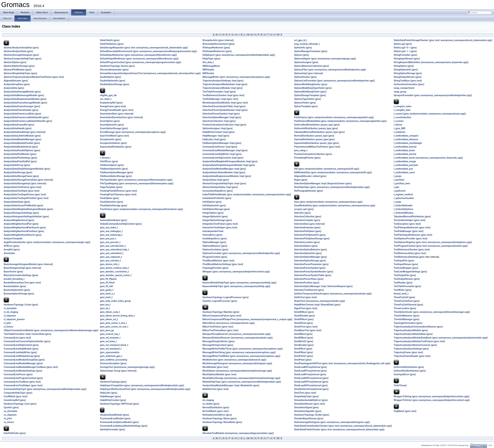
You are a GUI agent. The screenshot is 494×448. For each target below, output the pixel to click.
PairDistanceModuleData (307, 121)
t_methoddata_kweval (405, 146)
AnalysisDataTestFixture (16, 187)
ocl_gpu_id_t (300, 40)
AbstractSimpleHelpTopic (17, 73)
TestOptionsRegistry (404, 242)
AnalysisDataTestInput (15, 190)
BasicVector (10, 271)
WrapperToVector (403, 400)
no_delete (207, 403)
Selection (299, 212)
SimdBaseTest (301, 330)
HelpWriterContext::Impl (215, 132)
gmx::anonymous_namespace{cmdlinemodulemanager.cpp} (66, 330)
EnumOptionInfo (108, 124)
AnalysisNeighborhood (16, 220)
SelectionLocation (303, 242)
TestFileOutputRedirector (407, 235)
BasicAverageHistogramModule (20, 264)
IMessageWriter (210, 77)
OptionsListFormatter (305, 80)
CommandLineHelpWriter (17, 352)
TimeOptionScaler (403, 312)
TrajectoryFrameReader (406, 356)
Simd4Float (300, 323)
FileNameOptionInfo (110, 168)
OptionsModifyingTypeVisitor (309, 88)
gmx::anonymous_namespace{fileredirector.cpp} (150, 55)
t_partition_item (402, 183)
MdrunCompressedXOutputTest (219, 319)
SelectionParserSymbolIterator (310, 271)
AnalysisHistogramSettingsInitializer (23, 216)
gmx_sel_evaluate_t (110, 337)
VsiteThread (400, 385)
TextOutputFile (401, 275)
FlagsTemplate (107, 187)
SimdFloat (299, 359)
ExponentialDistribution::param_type (313, 143)
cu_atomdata (10, 411)
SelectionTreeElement (305, 290)
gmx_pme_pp (107, 330)
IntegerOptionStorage (213, 220)
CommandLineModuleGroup (18, 356)
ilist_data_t (208, 62)
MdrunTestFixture (211, 326)
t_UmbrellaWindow (403, 212)
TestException (401, 223)
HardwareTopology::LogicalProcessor (222, 297)
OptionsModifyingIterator (307, 84)
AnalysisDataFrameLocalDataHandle (23, 117)
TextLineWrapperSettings (407, 271)
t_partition (399, 179)
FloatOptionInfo (108, 201)
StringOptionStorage (404, 73)
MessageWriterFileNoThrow (217, 348)
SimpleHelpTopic (303, 396)
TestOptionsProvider (404, 238)
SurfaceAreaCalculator (406, 84)
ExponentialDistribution (112, 146)
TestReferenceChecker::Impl (217, 95)
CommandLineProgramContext (20, 378)
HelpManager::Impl (212, 135)
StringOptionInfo (402, 69)
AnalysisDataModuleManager (19, 139)
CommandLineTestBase (16, 381)
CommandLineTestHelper (17, 385)
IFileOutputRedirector (213, 51)
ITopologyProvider (212, 268)
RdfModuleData (302, 172)
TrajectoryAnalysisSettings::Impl (219, 80)
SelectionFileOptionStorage (308, 238)
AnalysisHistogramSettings (18, 212)
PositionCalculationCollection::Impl (220, 124)
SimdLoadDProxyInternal (307, 367)
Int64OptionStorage (212, 209)
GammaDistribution (110, 220)
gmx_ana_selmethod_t (111, 253)
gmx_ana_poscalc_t (110, 242)
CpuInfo (8, 407)
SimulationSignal (303, 407)
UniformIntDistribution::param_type (312, 128)
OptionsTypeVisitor (304, 99)
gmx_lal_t (105, 308)
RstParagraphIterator (305, 190)
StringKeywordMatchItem (407, 62)
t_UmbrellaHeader (403, 205)
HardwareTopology (110, 381)
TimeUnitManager (403, 319)
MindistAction (209, 359)
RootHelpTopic (302, 187)
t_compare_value (402, 106)
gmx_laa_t (105, 304)
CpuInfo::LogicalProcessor (216, 301)
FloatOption (106, 198)
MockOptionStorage (212, 378)
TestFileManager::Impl (214, 99)
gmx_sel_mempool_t (110, 348)
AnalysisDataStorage (15, 172)
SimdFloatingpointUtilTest (307, 363)
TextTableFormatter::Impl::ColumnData (24, 334)
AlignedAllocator (12, 80)
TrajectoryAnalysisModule (407, 330)
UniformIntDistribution (405, 367)
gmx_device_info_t (109, 264)
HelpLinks (105, 392)
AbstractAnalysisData (15, 51)
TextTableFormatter (404, 286)
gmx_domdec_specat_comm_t (115, 275)
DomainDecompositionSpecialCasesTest (121, 73)
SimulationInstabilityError (307, 400)
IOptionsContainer (211, 249)
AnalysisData (10, 88)
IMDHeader (208, 69)
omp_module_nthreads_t (307, 44)
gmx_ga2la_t (106, 290)
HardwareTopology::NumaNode (218, 422)
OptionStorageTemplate (306, 95)
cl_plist (7, 323)
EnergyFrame (107, 106)
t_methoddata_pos (403, 168)
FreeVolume (106, 209)
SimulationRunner (303, 403)
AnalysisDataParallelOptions (19, 150)
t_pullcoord (399, 190)
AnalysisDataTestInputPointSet (20, 198)
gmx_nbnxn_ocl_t (109, 319)
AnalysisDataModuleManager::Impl (220, 168)
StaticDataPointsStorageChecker (411, 40)
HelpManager (107, 396)
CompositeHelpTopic (15, 392)
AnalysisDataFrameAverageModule (22, 102)
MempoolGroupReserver (215, 334)
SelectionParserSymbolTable (309, 275)
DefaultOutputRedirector (113, 58)
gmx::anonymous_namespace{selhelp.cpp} (253, 282)
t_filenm (398, 124)
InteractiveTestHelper (213, 227)
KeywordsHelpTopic (212, 286)
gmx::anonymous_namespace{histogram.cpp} (345, 422)
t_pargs (398, 176)
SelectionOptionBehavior (307, 249)
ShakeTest (299, 301)
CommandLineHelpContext (18, 345)
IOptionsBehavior (211, 246)
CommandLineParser (15, 374)
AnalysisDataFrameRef (16, 124)
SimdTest (299, 392)
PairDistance (300, 117)
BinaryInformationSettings (17, 275)
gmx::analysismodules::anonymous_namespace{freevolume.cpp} (148, 209)
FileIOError (105, 161)
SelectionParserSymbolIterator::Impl (221, 110)
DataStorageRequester (112, 47)
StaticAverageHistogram (307, 422)
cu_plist (8, 418)
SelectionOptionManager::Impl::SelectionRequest (320, 286)
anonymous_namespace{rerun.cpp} (235, 323)
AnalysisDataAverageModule (19, 91)
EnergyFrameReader (110, 110)
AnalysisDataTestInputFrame (19, 194)
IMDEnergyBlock (211, 66)
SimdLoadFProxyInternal (307, 370)
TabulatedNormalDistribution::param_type (316, 132)
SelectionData (301, 223)
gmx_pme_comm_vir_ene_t (114, 326)
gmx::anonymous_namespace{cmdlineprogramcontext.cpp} (165, 51)
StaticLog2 (399, 44)
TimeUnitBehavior (403, 315)
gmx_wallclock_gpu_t (111, 356)
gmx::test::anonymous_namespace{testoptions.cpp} (444, 242)
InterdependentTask (212, 231)
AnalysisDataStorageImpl (17, 183)
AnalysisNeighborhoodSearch (19, 235)
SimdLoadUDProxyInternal (308, 378)
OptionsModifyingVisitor (307, 91)
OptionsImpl (300, 73)
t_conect (398, 113)
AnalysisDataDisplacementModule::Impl (223, 176)
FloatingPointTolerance (112, 194)
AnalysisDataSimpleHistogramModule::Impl (225, 165)
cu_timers (9, 422)
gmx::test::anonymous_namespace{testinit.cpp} (442, 246)
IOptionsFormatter (212, 253)
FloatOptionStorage (110, 205)
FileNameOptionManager (113, 172)
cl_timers (8, 326)
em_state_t (105, 99)
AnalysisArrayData (13, 84)
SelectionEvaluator (304, 227)
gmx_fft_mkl (106, 286)
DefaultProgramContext (112, 62)
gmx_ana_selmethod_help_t (114, 249)
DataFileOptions (108, 44)
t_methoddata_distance (406, 139)
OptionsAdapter (302, 58)
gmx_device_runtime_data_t (114, 268)
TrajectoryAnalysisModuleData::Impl (221, 84)
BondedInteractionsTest (16, 282)
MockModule (209, 367)
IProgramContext (211, 257)
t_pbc (396, 187)
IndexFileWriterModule (214, 194)
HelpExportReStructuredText (115, 389)
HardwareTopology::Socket (308, 414)
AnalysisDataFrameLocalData (19, 113)
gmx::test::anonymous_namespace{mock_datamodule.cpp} (460, 40)
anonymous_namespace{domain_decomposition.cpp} (172, 73)
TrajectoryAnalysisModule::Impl (219, 88)
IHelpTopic (208, 58)
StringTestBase (402, 80)
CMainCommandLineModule (19, 330)
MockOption (208, 370)
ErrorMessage (107, 132)
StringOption (400, 66)
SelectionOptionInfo (304, 253)
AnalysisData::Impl (212, 179)
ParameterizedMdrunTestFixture (311, 146)
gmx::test (58, 77)
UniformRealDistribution (406, 370)
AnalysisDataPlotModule (17, 154)
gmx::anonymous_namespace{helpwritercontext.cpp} (241, 271)
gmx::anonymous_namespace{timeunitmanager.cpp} (441, 312)
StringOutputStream (404, 77)
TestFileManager (402, 231)
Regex (297, 179)
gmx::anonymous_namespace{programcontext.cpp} (153, 62)
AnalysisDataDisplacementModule (22, 99)
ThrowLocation (401, 308)
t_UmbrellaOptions (403, 209)
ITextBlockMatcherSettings (216, 264)
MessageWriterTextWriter (215, 356)
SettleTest (299, 297)
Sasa (296, 201)
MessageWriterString (213, 352)
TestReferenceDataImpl (406, 257)
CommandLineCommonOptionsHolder (24, 341)
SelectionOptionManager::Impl (218, 117)
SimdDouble (300, 345)
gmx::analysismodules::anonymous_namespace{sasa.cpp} (434, 113)
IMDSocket (208, 73)
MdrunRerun (208, 323)
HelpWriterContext (109, 400)
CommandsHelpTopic (15, 389)
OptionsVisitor (301, 102)
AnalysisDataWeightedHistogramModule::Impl (226, 161)
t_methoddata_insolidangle (408, 143)
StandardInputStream (305, 418)
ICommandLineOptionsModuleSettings (120, 425)
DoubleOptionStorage (111, 84)
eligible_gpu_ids (108, 95)
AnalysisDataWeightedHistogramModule (25, 209)
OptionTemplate (302, 106)
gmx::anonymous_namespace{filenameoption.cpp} (145, 179)
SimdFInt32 (300, 356)
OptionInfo (299, 47)
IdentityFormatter (109, 429)
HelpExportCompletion (112, 385)
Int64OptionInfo (210, 205)
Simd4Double (301, 315)
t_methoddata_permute (406, 165)
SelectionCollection (304, 216)
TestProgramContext (405, 246)
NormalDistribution (212, 407)
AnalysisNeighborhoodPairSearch (21, 227)
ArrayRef (8, 249)
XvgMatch (399, 411)
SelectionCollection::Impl (215, 121)
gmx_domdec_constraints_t (114, 271)
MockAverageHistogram (215, 363)
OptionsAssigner (303, 62)
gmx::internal (226, 40)
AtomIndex (9, 253)
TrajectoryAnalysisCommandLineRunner (415, 326)
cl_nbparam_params (14, 319)
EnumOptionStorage (110, 128)
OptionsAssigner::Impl (214, 128)
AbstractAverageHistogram (18, 55)
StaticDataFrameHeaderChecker (311, 425)
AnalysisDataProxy (13, 165)
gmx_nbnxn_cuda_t (110, 312)
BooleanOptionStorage (15, 293)
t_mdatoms (399, 132)
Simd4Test (299, 326)
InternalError (209, 235)
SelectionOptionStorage (306, 260)
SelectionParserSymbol (306, 268)
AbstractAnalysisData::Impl (216, 187)
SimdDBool (300, 334)
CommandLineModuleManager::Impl (221, 150)
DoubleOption (107, 77)
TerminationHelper (403, 220)
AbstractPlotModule (14, 69)
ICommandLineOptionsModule (116, 422)
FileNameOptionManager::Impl (218, 143)
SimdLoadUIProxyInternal (307, 385)
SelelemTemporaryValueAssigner (311, 293)
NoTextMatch (209, 411)
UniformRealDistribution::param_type (313, 124)
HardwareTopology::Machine (217, 312)
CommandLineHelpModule (18, 348)
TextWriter (399, 290)
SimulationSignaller (304, 411)
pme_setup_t (300, 150)
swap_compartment (404, 88)
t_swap (397, 201)
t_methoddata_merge (405, 161)
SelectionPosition (303, 282)
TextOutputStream (403, 279)
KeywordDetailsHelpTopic (215, 282)
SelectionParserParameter (308, 264)
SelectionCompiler (303, 220)
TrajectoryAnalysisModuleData (410, 334)
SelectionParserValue (305, 279)
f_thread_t (105, 157)
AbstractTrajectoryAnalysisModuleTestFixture (28, 77)
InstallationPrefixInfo (213, 198)
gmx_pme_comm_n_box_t (113, 323)
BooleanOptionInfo (13, 290)
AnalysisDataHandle (14, 128)
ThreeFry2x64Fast (403, 301)
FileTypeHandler (108, 179)
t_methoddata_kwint (404, 150)
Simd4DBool (300, 312)
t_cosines (399, 121)
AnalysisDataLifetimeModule (19, 135)
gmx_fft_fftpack (108, 279)
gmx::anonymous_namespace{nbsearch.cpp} (242, 359)
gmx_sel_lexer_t (108, 341)
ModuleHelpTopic (211, 381)
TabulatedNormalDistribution (409, 216)
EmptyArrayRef (108, 102)
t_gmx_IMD (399, 128)
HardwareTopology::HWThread (116, 403)
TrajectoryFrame (402, 352)
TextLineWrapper (403, 268)
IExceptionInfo (210, 40)
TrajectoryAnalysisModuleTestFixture (413, 341)
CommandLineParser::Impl (216, 146)
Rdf (296, 168)
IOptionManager (210, 242)
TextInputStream (402, 264)
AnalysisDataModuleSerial (17, 146)
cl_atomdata (10, 308)
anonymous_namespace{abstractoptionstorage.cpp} (244, 370)
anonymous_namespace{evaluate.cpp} (351, 293)
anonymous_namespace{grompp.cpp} (134, 367)
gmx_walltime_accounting (113, 359)
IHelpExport (208, 55)
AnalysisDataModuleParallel (18, 143)
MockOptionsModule (213, 374)
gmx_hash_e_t (107, 293)
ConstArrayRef (11, 400)
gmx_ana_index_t (109, 227)
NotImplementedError (213, 414)
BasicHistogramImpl (14, 268)
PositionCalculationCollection (309, 154)
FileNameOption (108, 165)
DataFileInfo (106, 40)
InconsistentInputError (214, 190)
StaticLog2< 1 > (402, 51)
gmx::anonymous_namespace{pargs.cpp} (333, 58)
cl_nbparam (10, 315)
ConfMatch (9, 396)
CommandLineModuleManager (20, 363)
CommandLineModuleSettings (20, 370)
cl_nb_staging (11, 312)
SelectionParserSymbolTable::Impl (220, 106)
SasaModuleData (303, 205)
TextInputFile (401, 260)
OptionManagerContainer (307, 51)
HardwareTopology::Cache (17, 304)
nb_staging (208, 400)
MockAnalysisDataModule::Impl (219, 102)
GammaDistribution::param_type (311, 139)
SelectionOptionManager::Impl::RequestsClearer (319, 183)
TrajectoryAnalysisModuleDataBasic (413, 337)
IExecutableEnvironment (215, 44)
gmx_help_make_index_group (115, 301)
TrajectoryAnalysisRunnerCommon (412, 345)
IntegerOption (209, 212)
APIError (8, 246)
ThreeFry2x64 (401, 297)
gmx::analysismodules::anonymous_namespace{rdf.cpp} (328, 168)
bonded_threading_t (14, 279)
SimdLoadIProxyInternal (306, 374)
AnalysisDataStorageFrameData (20, 179)
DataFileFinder (11, 433)
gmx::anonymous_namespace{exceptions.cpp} (244, 77)
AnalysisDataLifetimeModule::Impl (220, 172)
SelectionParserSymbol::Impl (217, 113)
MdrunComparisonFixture (215, 315)
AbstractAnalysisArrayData (18, 47)
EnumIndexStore (108, 113)
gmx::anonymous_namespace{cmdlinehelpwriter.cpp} (337, 69)
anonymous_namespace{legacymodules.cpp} (249, 433)
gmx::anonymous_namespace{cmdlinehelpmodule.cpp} (245, 55)
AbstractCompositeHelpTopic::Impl (220, 183)
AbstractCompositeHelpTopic (19, 58)
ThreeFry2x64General (405, 304)
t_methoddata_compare (406, 135)
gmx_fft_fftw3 (107, 282)
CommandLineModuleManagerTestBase (25, 367)
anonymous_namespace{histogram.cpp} (250, 363)
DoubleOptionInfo (109, 80)
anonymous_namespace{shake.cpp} (325, 301)
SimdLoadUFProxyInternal (307, 381)
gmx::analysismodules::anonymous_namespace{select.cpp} (259, 194)
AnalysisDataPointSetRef (17, 161)
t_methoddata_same (404, 172)
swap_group (400, 91)
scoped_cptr (300, 209)
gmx (116, 40)
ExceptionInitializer (110, 143)
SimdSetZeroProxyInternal (308, 389)
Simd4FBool (300, 319)
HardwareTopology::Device (114, 66)
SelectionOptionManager (307, 257)
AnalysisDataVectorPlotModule (20, 205)
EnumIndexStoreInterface (113, 117)
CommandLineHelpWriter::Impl (218, 154)
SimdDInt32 (300, 341)
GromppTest (106, 367)
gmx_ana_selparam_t (111, 257)
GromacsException (110, 363)
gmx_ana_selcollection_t (113, 246)
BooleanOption (11, 286)
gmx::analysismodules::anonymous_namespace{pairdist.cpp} (341, 117)
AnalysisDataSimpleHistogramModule (24, 168)
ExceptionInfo (107, 139)
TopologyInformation (405, 323)
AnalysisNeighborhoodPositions (20, 231)
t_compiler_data (402, 110)
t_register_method (403, 194)
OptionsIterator (302, 77)
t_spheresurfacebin (404, 198)
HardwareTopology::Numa (216, 418)
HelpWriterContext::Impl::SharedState (314, 304)
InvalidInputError (211, 238)
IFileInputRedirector (212, 47)
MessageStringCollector (215, 341)
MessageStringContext (214, 345)
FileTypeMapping (109, 183)
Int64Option (208, 201)
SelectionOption (302, 246)
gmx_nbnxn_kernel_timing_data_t (117, 315)
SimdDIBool (300, 337)
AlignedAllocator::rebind (307, 176)
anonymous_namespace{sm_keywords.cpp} (444, 62)
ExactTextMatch (108, 135)
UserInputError (401, 374)
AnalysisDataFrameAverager (18, 106)
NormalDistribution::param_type (311, 135)
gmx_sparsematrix (109, 352)
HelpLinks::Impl (210, 139)
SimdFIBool (300, 352)
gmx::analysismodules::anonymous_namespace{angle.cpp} (59, 242)
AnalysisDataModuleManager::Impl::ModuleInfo (227, 385)
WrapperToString (402, 396)
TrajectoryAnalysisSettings (408, 348)
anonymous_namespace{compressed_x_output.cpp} (264, 319)
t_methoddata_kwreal (405, 154)
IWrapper (207, 271)
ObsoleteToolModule (213, 433)
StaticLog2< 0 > (402, 47)
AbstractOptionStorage (16, 66)
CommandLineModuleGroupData (21, 359)
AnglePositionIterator (15, 242)
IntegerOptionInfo (211, 216)
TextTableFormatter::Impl (215, 91)
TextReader (400, 282)
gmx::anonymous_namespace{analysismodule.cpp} (460, 337)
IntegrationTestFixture (214, 223)
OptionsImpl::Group (110, 370)
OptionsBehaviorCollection (308, 66)
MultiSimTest (209, 389)
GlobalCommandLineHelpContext (117, 223)
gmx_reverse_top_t (110, 334)
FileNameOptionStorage (112, 176)
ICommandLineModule (112, 418)
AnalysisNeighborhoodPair (18, 223)
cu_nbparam (10, 414)
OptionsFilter (301, 69)
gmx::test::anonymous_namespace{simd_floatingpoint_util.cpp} (356, 363)
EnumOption (106, 121)
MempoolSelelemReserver (216, 337)
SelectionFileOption (304, 231)
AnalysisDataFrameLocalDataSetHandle (24, 121)
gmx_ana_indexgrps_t (111, 231)
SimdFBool (299, 348)
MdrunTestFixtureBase (214, 330)
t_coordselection (402, 117)
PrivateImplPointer (304, 157)
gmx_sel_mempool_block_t (114, 345)
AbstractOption (12, 62)
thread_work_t (401, 293)
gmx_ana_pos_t (108, 238)
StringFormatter (402, 55)
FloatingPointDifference (112, 190)
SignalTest (299, 308)
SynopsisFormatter (404, 95)
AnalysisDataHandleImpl (16, 132)
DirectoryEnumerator (111, 69)
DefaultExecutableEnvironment (116, 51)
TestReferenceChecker (406, 249)
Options (298, 55)
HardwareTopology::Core (17, 403)
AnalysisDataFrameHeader (18, 110)
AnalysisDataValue (13, 201)
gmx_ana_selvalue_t (110, 260)
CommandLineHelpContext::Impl (219, 157)
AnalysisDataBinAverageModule (20, 95)
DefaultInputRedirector (112, 55)
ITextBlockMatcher (212, 260)
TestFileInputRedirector (406, 227)
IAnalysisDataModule (111, 414)
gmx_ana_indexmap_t (111, 235)
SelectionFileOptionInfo (306, 235)
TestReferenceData (404, 253)
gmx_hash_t (106, 297)
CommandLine (11, 337)
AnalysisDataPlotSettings (17, 157)
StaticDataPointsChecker (307, 429)
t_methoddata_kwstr (404, 157)
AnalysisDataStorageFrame (18, 176)
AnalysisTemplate (13, 238)
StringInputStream (403, 58)
